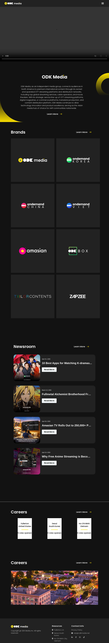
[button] (102, 3)
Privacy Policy (76, 630)
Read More (49, 369)
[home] (13, 3)
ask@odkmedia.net (80, 633)
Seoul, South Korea (58, 634)
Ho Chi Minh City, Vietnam (59, 639)
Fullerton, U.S (58, 630)
